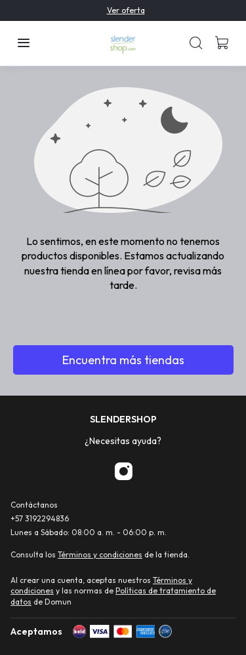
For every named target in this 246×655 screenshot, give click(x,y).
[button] (23, 43)
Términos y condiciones (100, 554)
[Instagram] (123, 472)
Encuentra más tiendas (123, 359)
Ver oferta (126, 10)
